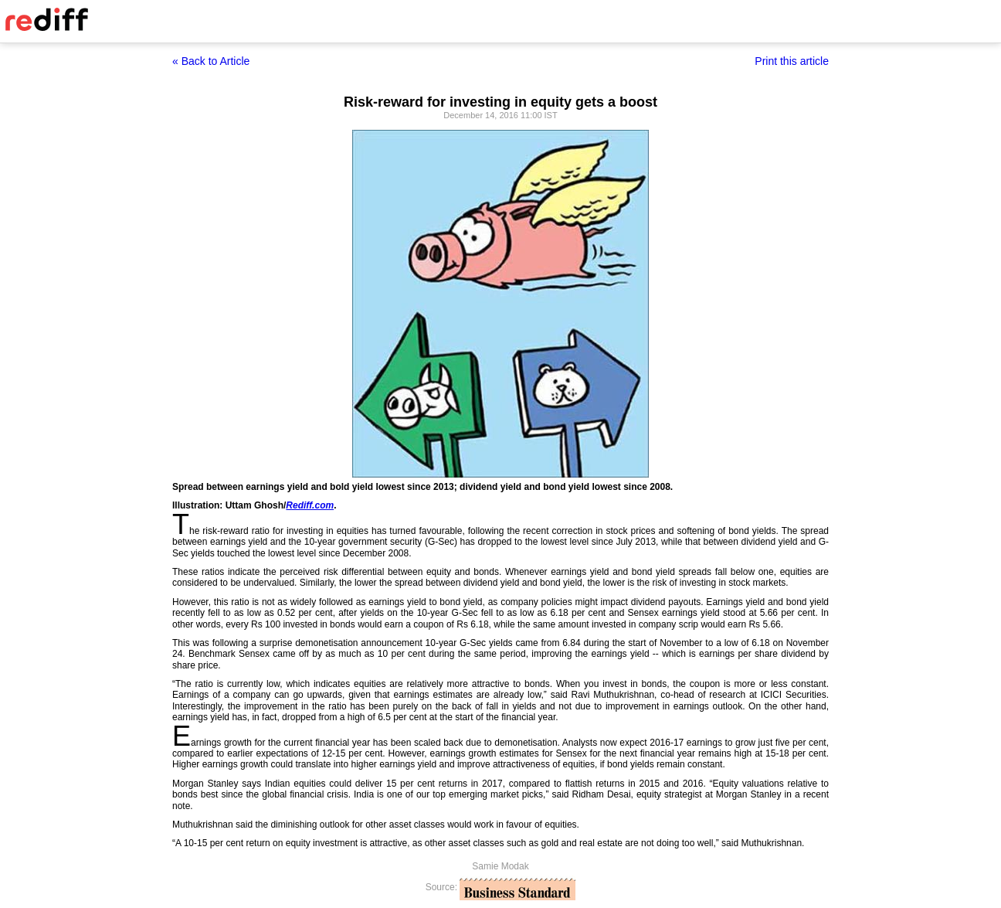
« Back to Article (210, 61)
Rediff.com (310, 505)
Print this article (792, 61)
